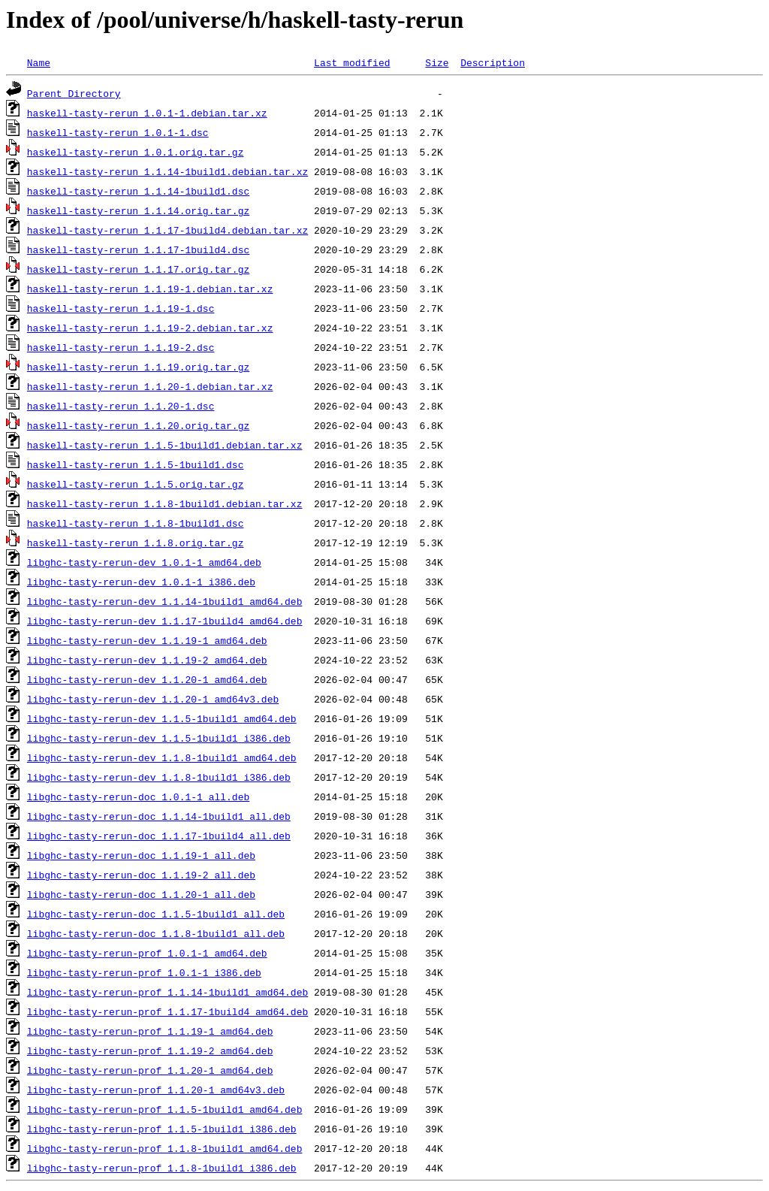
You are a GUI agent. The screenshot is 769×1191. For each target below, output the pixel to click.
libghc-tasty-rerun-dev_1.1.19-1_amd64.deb (147, 640)
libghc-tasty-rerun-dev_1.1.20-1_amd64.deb (147, 679)
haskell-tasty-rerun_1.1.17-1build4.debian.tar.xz (167, 230)
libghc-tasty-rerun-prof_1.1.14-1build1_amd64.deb (167, 992)
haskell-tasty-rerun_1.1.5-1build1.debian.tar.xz (165, 445)
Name (38, 62)
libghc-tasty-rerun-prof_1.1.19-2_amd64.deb (150, 1050)
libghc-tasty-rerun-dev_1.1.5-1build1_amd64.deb (162, 718)
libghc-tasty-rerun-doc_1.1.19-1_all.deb (141, 855)
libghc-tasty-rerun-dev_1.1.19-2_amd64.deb (147, 660)
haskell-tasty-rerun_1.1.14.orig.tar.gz (138, 210)
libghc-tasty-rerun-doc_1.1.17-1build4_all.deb (159, 835)
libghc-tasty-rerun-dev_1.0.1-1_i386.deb (141, 581)
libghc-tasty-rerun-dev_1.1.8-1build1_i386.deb (159, 777)
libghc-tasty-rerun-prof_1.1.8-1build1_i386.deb (162, 1167)
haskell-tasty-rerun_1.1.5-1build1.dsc (135, 464)
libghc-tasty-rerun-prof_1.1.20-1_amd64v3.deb (156, 1089)
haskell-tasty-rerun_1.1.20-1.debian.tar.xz (150, 386)
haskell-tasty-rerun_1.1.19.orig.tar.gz (138, 366)
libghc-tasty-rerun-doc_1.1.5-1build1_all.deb (156, 913)
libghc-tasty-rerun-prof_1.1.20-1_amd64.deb (150, 1070)
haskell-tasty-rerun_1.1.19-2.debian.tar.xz (150, 327)
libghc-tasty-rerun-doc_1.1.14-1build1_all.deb (159, 816)
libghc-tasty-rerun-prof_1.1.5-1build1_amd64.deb (165, 1109)
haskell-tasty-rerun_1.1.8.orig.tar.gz (135, 542)
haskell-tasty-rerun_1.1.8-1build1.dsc (135, 523)
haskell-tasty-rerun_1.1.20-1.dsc (121, 406)
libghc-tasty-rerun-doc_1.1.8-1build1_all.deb (156, 933)
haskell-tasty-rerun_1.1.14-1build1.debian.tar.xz (167, 171)
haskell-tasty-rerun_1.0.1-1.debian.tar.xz (147, 112)
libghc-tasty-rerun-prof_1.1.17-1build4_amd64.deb (167, 1011)
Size (436, 62)
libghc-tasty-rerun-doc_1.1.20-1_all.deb (141, 894)
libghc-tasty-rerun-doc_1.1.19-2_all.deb (141, 874)
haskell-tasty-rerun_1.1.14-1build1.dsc (138, 191)
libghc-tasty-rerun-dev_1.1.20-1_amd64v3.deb (153, 699)
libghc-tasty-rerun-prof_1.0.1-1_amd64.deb (147, 953)
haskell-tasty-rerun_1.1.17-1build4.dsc (138, 249)
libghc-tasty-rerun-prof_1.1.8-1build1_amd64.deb (165, 1148)
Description (492, 62)
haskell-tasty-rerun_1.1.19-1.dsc (121, 308)
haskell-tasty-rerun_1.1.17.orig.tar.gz (138, 269)
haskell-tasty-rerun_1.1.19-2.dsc (121, 347)
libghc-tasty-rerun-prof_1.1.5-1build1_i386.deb (162, 1128)
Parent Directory (74, 93)
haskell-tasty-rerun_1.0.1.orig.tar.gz (135, 152)
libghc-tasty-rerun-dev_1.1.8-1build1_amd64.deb (162, 757)
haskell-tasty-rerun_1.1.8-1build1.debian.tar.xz (165, 503)
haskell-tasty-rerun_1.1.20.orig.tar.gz (138, 425)
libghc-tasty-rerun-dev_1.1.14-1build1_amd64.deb (165, 601)
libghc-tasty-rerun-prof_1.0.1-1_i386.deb (144, 972)
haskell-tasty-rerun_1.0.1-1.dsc (118, 132)
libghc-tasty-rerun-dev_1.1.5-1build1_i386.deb (159, 738)
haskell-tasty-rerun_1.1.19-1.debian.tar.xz (150, 288)
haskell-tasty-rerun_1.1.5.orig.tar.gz (135, 484)
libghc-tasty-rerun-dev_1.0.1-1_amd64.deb (144, 562)
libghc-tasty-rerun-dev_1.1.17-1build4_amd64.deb (165, 620)
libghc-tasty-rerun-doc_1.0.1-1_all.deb (138, 796)
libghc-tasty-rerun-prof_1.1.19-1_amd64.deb (150, 1031)
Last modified (352, 62)
